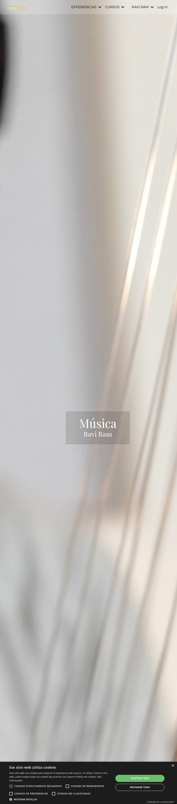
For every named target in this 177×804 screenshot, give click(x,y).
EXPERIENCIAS (86, 7)
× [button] (172, 765)
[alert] (88, 783)
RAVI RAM (143, 7)
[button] (60, 799)
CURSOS (114, 7)
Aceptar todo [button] (140, 778)
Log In (162, 7)
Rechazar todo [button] (140, 787)
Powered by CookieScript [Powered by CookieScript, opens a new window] (160, 802)
